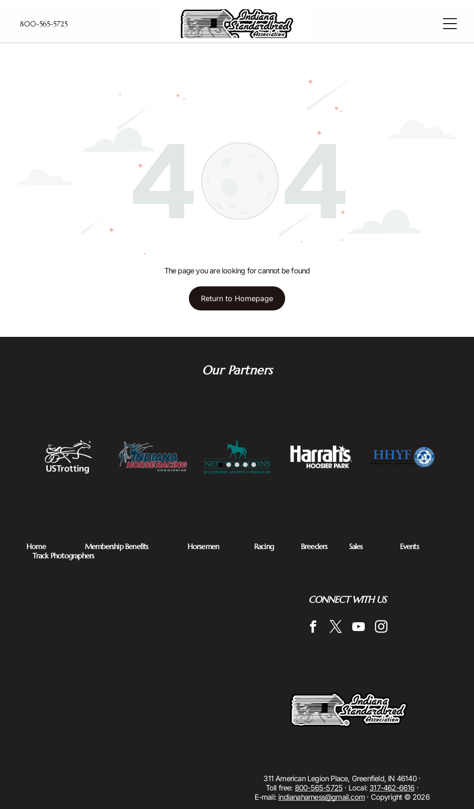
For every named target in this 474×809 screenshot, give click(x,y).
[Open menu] (450, 24)
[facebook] (313, 628)
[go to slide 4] (245, 464)
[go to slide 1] (220, 464)
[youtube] (358, 628)
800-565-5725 (319, 787)
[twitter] (335, 628)
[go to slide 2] (228, 464)
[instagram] (381, 628)
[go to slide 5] (253, 464)
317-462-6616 (391, 787)
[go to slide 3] (237, 464)
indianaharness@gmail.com (321, 797)
